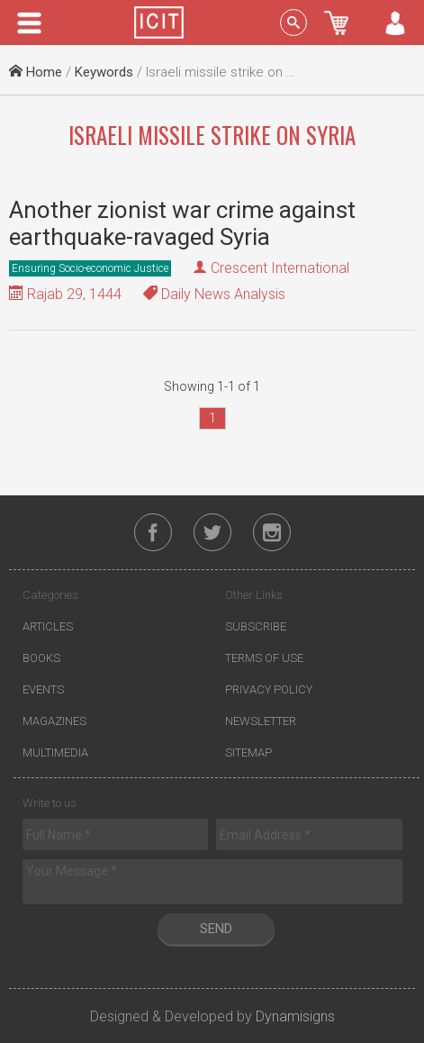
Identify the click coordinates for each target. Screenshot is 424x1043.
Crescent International (280, 268)
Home (35, 72)
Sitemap (248, 752)
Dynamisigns (295, 1016)
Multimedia (55, 752)
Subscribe (255, 626)
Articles (48, 626)
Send (216, 929)
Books (41, 658)
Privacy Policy (268, 689)
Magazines (54, 721)
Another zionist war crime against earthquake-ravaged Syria (182, 223)
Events (43, 689)
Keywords (104, 72)
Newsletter (260, 721)
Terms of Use (264, 658)
